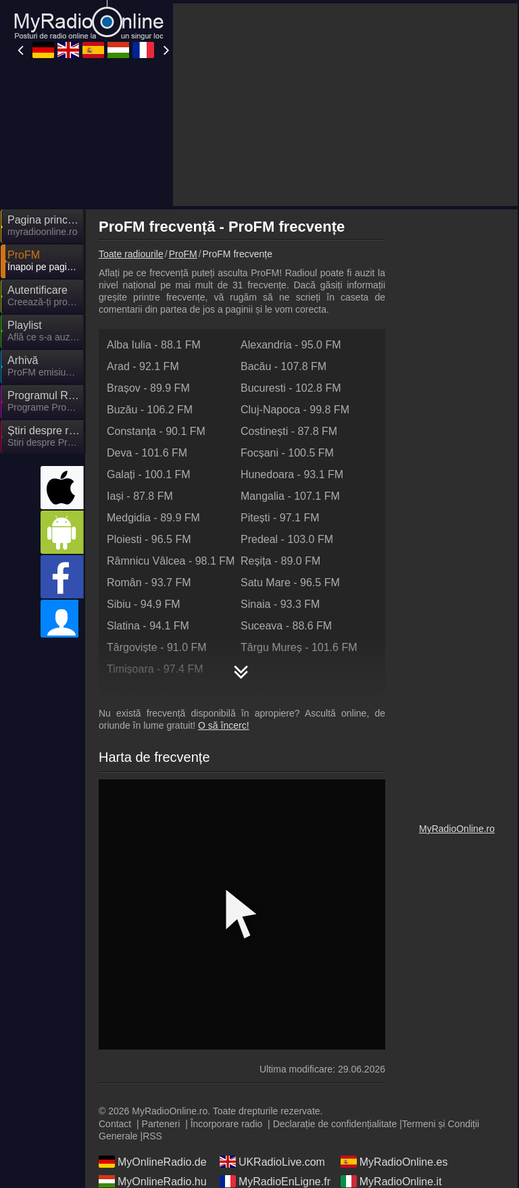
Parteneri (161, 1123)
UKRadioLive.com (272, 1162)
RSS (152, 1136)
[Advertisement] (345, 104)
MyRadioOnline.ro (457, 828)
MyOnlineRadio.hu (153, 1181)
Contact (115, 1123)
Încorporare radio (227, 1123)
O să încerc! (223, 725)
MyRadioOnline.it (391, 1181)
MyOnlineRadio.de (153, 1162)
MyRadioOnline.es (394, 1162)
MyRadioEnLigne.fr (275, 1181)
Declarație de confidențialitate (335, 1123)
